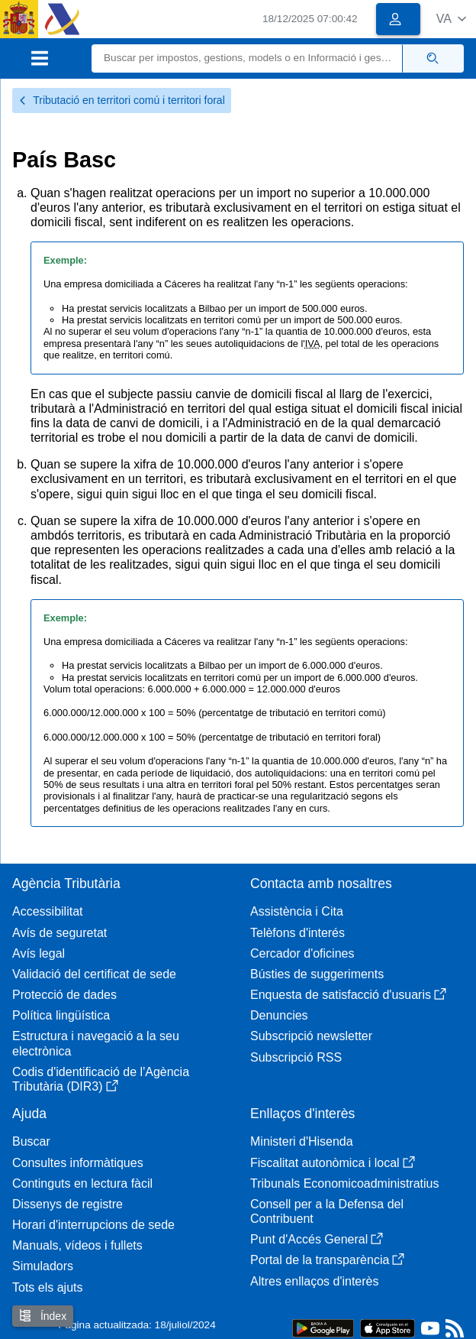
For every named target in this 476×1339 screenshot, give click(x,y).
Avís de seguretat (59, 932)
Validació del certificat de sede (94, 974)
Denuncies (279, 1015)
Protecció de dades (64, 994)
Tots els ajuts (47, 1287)
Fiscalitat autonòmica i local (332, 1162)
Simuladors (42, 1266)
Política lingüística (61, 1015)
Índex (42, 1315)
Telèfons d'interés (297, 932)
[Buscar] (247, 58)
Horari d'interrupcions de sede (93, 1224)
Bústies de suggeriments (317, 974)
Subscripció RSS (296, 1057)
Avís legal (38, 953)
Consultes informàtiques (77, 1162)
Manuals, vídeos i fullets (77, 1245)
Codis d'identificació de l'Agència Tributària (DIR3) (100, 1079)
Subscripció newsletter (311, 1035)
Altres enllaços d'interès (314, 1281)
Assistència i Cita (296, 911)
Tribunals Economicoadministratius (344, 1183)
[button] (451, 19)
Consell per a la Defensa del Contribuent (327, 1211)
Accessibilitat (47, 911)
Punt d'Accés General (316, 1239)
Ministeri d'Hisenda (301, 1141)
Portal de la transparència (327, 1259)
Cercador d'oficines (302, 953)
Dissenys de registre (67, 1204)
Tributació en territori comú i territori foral (121, 100)
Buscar (31, 1141)
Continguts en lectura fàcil (82, 1183)
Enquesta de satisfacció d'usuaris (348, 994)
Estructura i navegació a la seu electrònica (95, 1043)
